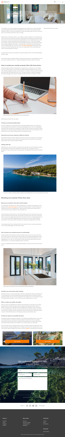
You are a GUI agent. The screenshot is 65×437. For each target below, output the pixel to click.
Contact (44, 421)
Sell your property (26, 422)
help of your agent (13, 207)
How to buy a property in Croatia (38, 434)
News (44, 422)
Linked (4, 422)
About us (25, 421)
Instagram (5, 423)
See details (17, 341)
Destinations (45, 423)
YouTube (4, 425)
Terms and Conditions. (39, 397)
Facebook (5, 421)
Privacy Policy (46, 431)
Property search (26, 423)
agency (27, 328)
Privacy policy (30, 434)
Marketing (25, 425)
